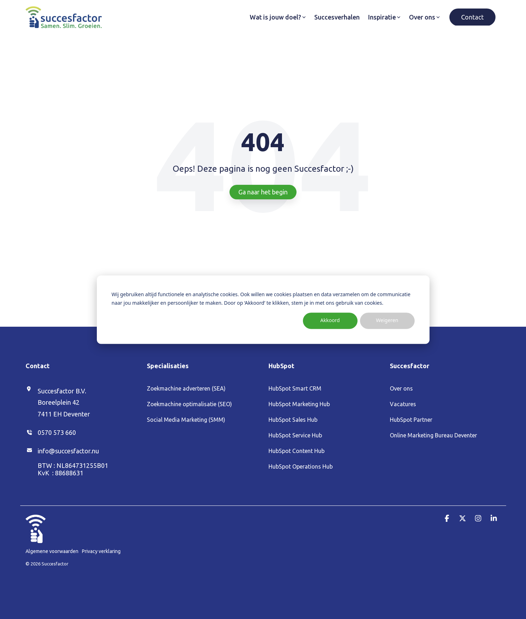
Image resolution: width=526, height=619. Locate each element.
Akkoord (330, 320)
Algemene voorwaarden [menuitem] (52, 551)
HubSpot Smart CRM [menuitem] (294, 388)
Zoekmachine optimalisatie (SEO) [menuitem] (189, 404)
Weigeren (387, 320)
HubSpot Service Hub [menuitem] (295, 435)
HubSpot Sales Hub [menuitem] (292, 419)
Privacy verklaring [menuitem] (101, 551)
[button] (448, 518)
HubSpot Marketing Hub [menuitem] (299, 404)
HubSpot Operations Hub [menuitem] (300, 466)
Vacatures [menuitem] (403, 404)
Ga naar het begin (263, 191)
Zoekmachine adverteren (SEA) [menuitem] (186, 388)
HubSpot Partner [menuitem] (411, 419)
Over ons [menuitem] (401, 388)
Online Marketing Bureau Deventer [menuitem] (433, 435)
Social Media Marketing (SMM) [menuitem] (186, 419)
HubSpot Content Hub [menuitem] (296, 451)
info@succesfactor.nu (68, 450)
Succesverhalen (337, 17)
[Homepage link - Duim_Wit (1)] (36, 539)
